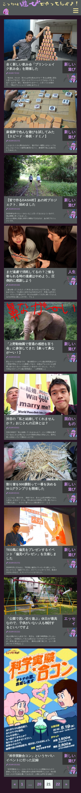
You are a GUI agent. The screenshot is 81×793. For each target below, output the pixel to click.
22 (58, 784)
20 (39, 784)
